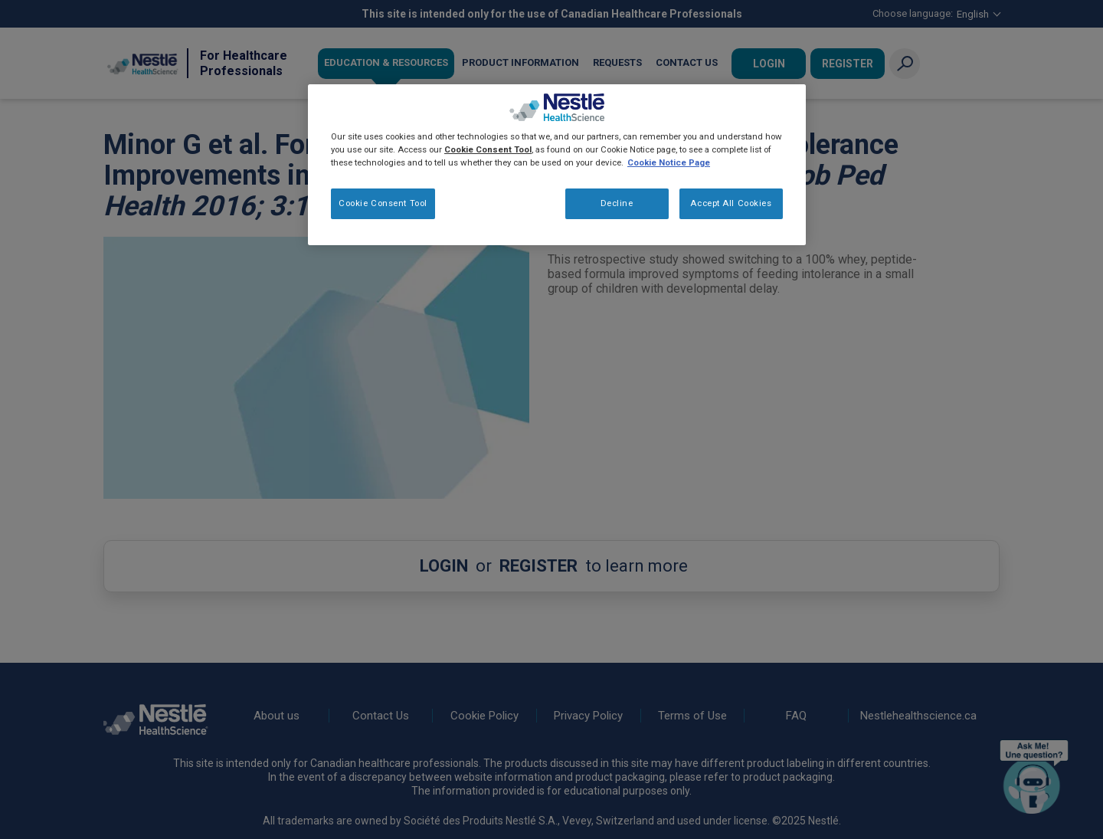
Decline (617, 203)
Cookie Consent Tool (383, 203)
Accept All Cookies (730, 203)
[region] (557, 164)
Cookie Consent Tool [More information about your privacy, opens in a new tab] (488, 149)
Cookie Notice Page (668, 162)
